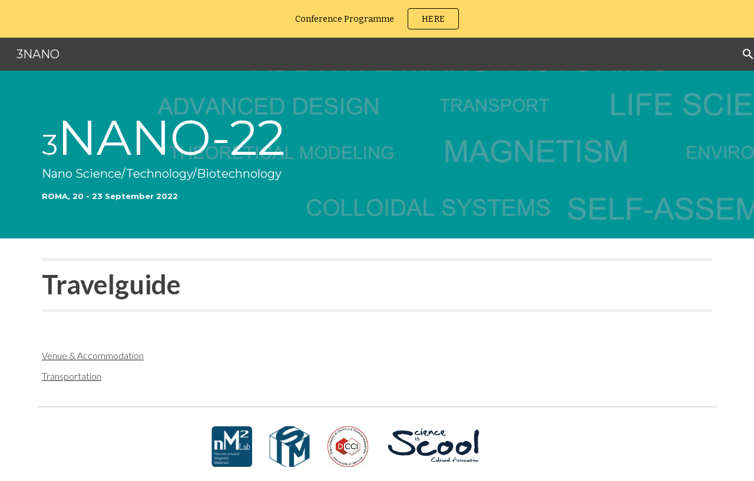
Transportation (71, 376)
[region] (377, 19)
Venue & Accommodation (93, 355)
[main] (377, 155)
